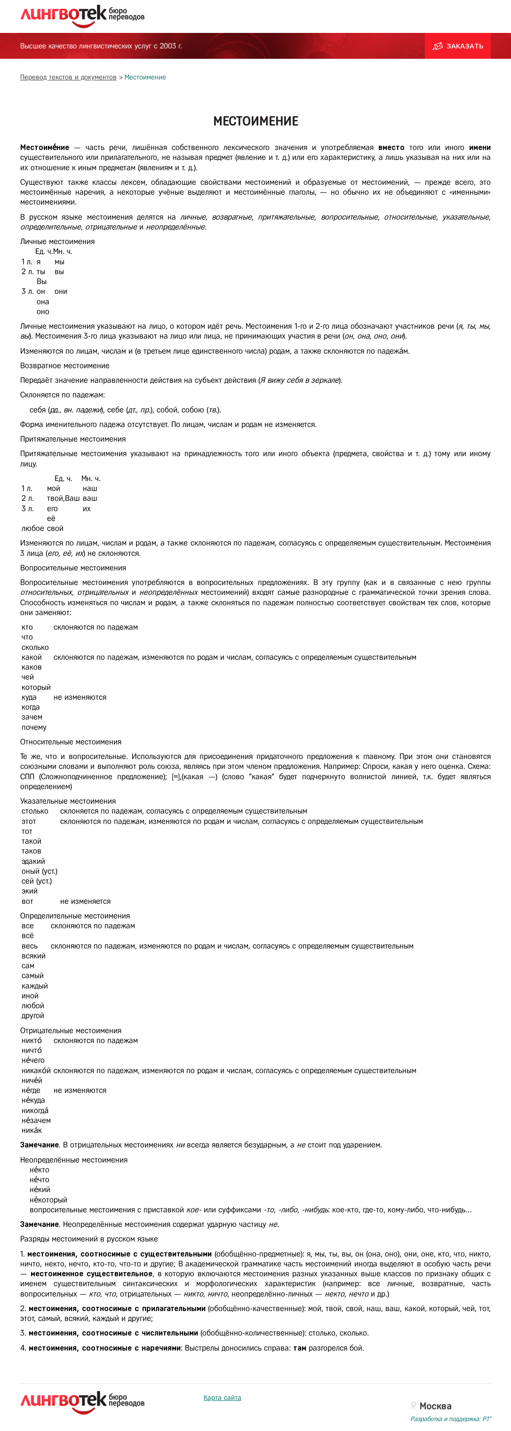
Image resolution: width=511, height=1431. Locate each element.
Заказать (458, 45)
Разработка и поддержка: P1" (450, 1419)
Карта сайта (222, 1397)
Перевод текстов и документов (68, 77)
